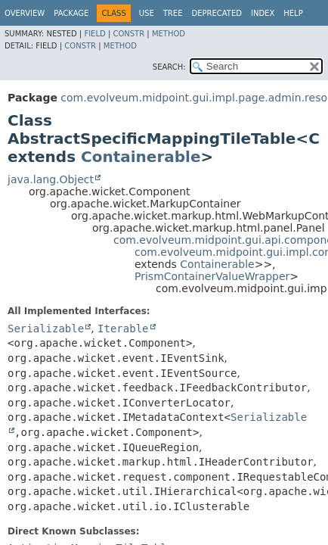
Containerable (140, 157)
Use (146, 13)
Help (292, 13)
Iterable (122, 328)
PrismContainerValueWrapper (212, 276)
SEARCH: (169, 67)
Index (262, 13)
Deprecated (216, 13)
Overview (25, 13)
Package (71, 13)
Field (94, 34)
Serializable (46, 328)
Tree (173, 13)
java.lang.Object (51, 179)
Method (168, 34)
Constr (128, 34)
